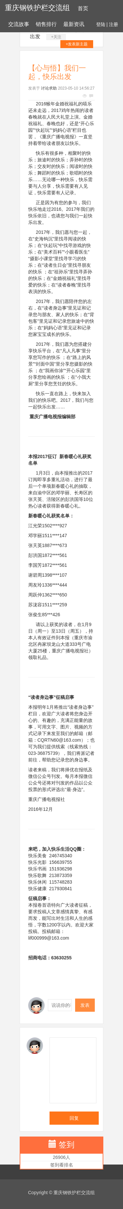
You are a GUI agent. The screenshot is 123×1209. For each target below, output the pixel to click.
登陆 (100, 24)
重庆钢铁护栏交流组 (37, 8)
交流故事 (18, 24)
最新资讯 (73, 24)
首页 (83, 8)
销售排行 (46, 24)
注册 (113, 24)
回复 (74, 1118)
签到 (66, 1144)
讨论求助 (49, 88)
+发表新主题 (77, 44)
